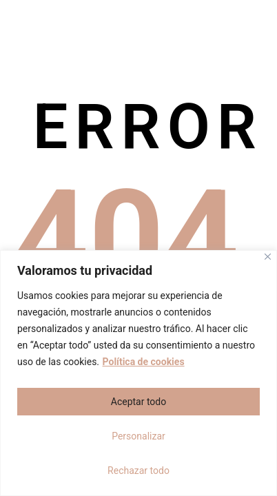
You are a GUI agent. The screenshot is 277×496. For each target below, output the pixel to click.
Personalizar (138, 436)
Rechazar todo (138, 470)
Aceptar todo (138, 401)
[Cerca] (268, 257)
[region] (138, 373)
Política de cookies (144, 361)
